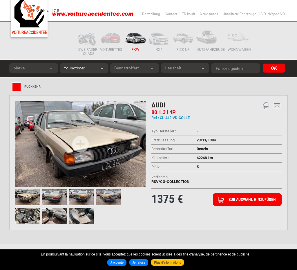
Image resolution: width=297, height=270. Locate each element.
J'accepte (115, 264)
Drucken (266, 106)
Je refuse (138, 264)
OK (272, 68)
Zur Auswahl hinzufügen (252, 199)
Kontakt (277, 106)
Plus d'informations (168, 264)
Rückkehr (32, 87)
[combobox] (33, 68)
